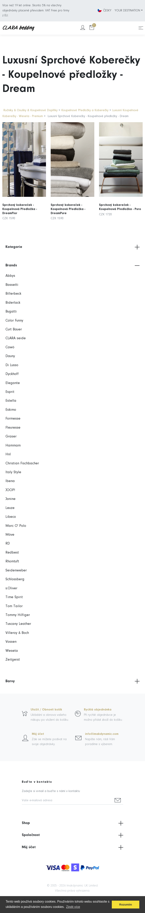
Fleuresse (13, 428)
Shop (72, 823)
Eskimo (11, 410)
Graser (11, 436)
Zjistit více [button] (73, 906)
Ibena (10, 481)
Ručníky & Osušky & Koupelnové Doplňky (31, 110)
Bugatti (11, 312)
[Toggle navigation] (140, 27)
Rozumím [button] (125, 904)
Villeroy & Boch (17, 633)
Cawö (10, 347)
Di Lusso (12, 365)
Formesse (13, 419)
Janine (11, 499)
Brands (72, 265)
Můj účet (38, 734)
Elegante (13, 383)
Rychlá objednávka (97, 709)
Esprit (10, 392)
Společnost (72, 835)
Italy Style (13, 472)
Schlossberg (15, 579)
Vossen (11, 642)
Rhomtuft (12, 561)
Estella (11, 401)
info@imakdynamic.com (101, 734)
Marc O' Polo (16, 526)
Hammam (13, 445)
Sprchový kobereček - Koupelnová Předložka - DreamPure (68, 205)
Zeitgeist (13, 660)
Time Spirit (14, 597)
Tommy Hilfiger (18, 615)
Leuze (10, 508)
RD (8, 543)
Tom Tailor (14, 606)
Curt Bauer (14, 329)
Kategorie (72, 247)
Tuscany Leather (18, 624)
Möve (10, 535)
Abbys (10, 276)
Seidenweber (16, 570)
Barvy (72, 681)
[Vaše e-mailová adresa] (67, 801)
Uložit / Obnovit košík (46, 709)
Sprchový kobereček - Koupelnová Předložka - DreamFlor (20, 205)
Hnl (8, 454)
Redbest (12, 553)
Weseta (12, 651)
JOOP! (10, 490)
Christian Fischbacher (22, 463)
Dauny (10, 356)
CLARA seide (16, 338)
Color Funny (14, 321)
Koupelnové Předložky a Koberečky (84, 110)
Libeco (11, 517)
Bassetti (12, 285)
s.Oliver (11, 588)
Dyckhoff (12, 374)
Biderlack (13, 303)
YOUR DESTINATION (127, 10)
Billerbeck (13, 294)
